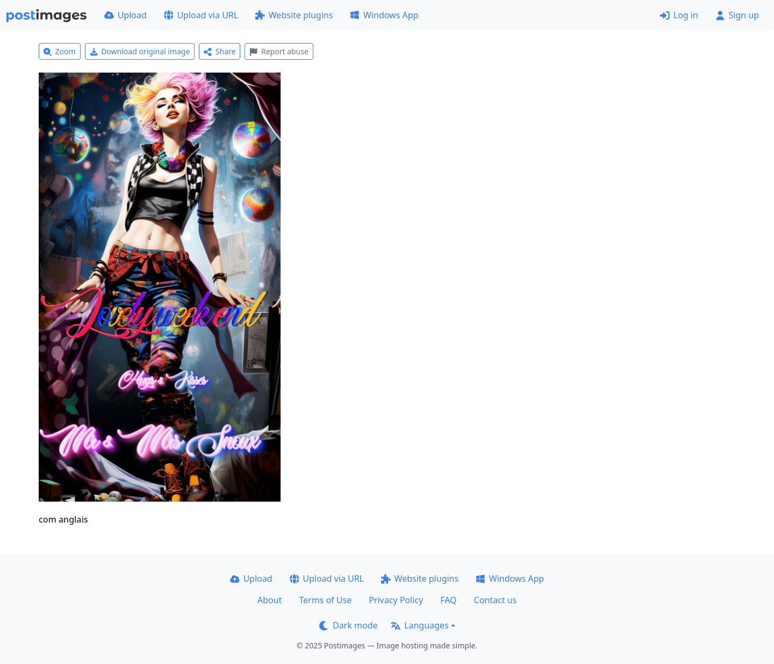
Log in (679, 15)
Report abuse (278, 51)
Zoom (60, 51)
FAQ (448, 600)
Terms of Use (325, 600)
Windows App (384, 15)
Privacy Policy (396, 600)
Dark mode (348, 625)
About (269, 600)
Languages (419, 625)
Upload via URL (201, 15)
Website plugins (294, 15)
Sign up (737, 15)
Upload (125, 15)
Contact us (495, 600)
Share (219, 51)
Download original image (140, 51)
